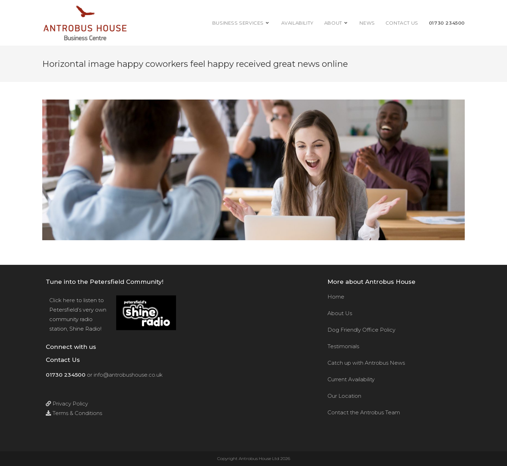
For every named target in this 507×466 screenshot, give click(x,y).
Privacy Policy (67, 403)
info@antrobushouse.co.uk (128, 374)
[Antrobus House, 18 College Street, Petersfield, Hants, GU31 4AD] (253, 358)
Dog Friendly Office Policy (361, 329)
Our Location (344, 395)
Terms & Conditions (74, 413)
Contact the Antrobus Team (363, 412)
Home (335, 296)
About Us (339, 313)
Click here (62, 300)
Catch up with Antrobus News (366, 362)
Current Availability (351, 379)
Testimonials (343, 346)
